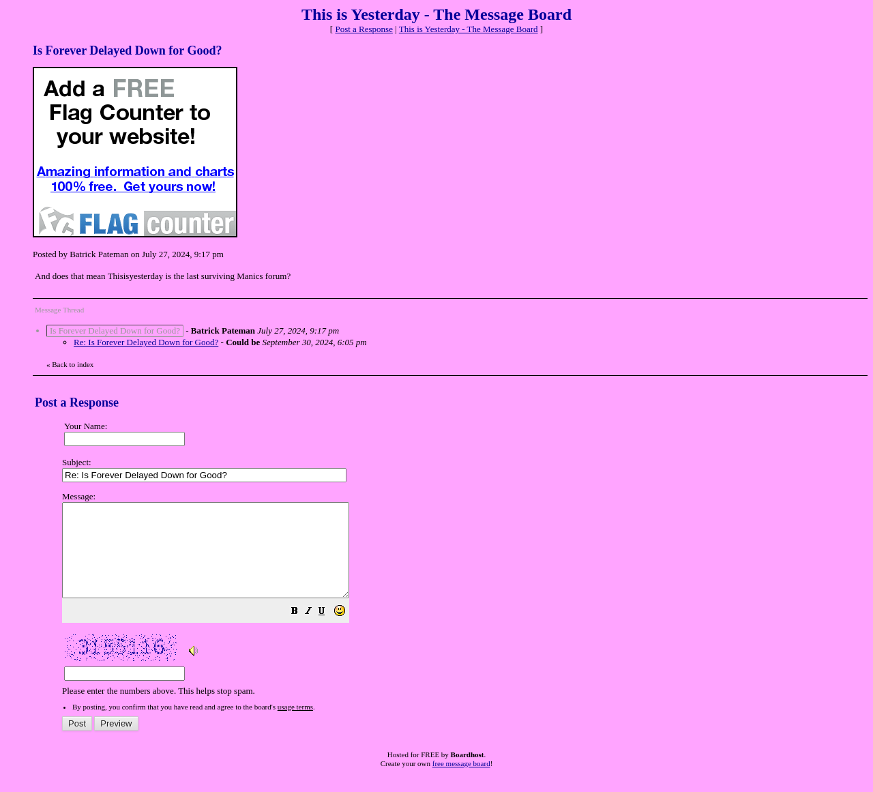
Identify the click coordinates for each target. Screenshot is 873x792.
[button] (328, 631)
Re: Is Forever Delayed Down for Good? (146, 342)
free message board (461, 782)
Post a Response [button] (364, 29)
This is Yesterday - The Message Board (468, 29)
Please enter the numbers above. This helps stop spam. (459, 603)
